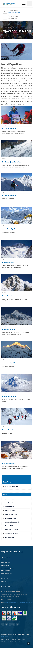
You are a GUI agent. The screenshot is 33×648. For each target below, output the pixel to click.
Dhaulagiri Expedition (9, 396)
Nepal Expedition (5, 562)
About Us (8, 639)
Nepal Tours (4, 560)
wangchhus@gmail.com (14, 12)
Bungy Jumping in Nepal (11, 529)
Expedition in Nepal (10, 503)
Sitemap (3, 641)
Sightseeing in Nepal (10, 510)
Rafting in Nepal (9, 506)
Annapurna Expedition (9, 363)
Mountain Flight (9, 526)
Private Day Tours (9, 537)
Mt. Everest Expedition (9, 128)
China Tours (4, 581)
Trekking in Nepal (9, 499)
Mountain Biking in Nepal (12, 522)
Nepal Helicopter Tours (11, 533)
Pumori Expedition (8, 296)
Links (23, 639)
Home (2, 28)
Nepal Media (4, 636)
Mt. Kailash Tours (5, 570)
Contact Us (17, 641)
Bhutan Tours (4, 576)
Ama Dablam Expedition (9, 229)
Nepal (7, 28)
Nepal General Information (12, 486)
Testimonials (10, 641)
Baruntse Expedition (8, 430)
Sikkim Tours (4, 578)
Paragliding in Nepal (10, 518)
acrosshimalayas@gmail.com (11, 602)
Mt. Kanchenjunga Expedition (11, 162)
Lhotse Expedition (8, 262)
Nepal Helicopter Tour (6, 573)
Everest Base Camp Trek (7, 568)
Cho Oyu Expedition (8, 463)
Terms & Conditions (16, 639)
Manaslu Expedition (8, 329)
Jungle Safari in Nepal (11, 514)
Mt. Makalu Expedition (9, 195)
